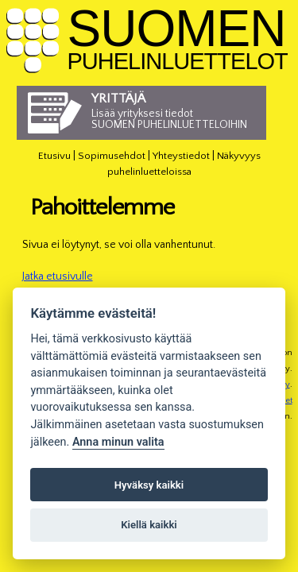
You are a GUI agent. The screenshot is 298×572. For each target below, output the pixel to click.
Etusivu (54, 155)
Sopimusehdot (111, 155)
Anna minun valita (118, 442)
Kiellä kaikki (149, 525)
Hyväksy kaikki (149, 485)
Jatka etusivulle (57, 276)
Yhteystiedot (181, 155)
